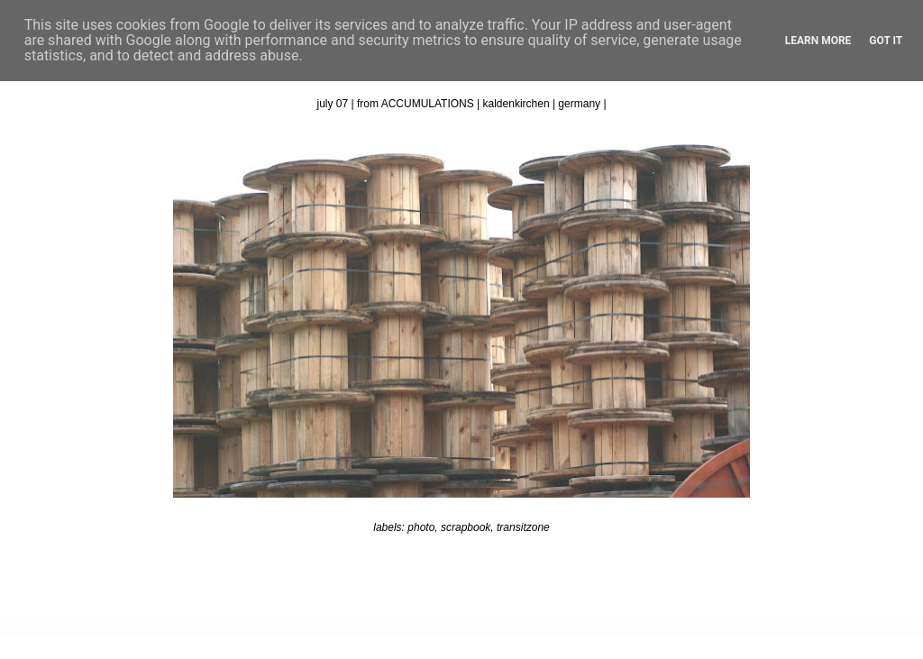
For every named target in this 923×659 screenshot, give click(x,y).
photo (420, 527)
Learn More (818, 40)
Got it (885, 40)
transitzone (523, 527)
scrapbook (465, 527)
